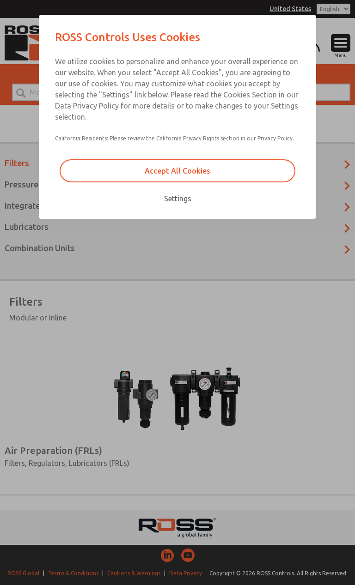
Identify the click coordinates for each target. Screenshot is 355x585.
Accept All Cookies (177, 171)
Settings (177, 198)
